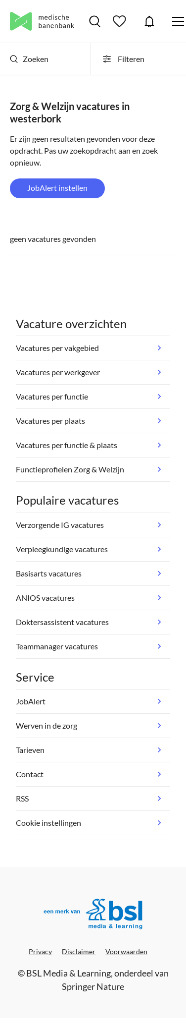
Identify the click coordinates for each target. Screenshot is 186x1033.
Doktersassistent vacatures (62, 622)
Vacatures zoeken (94, 21)
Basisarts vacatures (49, 573)
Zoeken (29, 58)
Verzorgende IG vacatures (60, 524)
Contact (30, 774)
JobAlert (149, 21)
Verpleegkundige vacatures (62, 549)
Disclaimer (78, 951)
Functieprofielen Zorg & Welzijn (70, 469)
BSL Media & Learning (68, 973)
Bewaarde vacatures (121, 21)
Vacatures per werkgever (58, 372)
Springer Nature (93, 986)
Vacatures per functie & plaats (66, 445)
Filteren (122, 59)
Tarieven (30, 749)
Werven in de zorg (46, 725)
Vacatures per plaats (50, 420)
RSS (22, 798)
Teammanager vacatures (57, 646)
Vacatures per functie (52, 396)
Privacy (40, 951)
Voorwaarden (126, 951)
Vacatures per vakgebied (57, 347)
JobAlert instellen (57, 187)
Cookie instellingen (48, 822)
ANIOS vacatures (45, 597)
